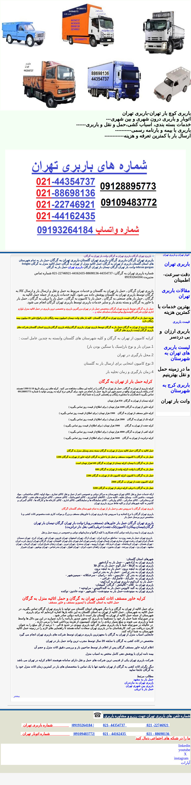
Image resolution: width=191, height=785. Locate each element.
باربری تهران (75, 267)
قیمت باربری (181, 321)
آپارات (185, 763)
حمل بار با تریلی (143, 689)
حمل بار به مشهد (143, 679)
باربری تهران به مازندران (138, 682)
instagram (181, 758)
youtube (184, 750)
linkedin (184, 746)
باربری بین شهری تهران (139, 685)
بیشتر (17, 696)
